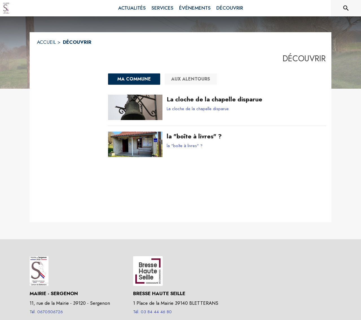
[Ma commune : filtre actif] (134, 79)
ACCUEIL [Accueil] (46, 42)
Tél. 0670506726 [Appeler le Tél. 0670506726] (46, 312)
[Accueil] (6, 8)
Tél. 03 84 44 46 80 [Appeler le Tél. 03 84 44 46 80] (152, 312)
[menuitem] (132, 8)
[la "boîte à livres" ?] (244, 136)
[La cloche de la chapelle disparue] (244, 99)
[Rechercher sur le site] (346, 8)
